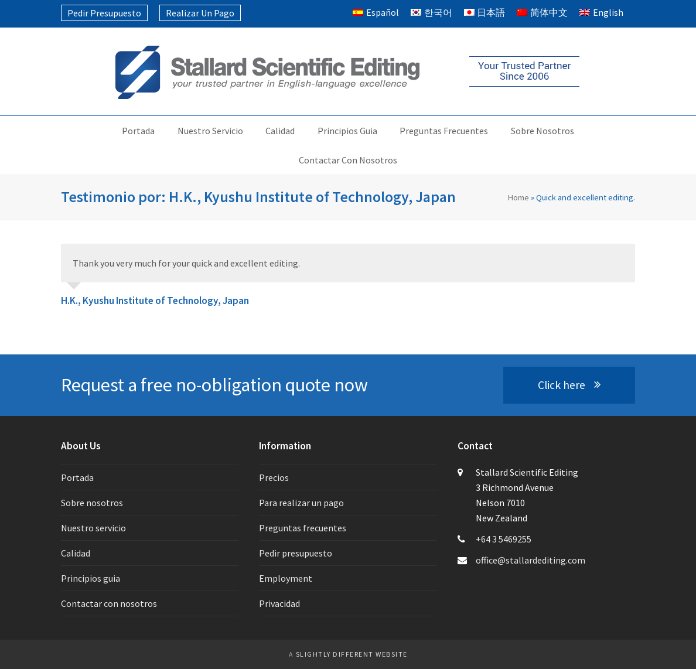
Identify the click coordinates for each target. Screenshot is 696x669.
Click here (569, 385)
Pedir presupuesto (295, 553)
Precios (274, 477)
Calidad (75, 553)
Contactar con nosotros (109, 603)
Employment (285, 578)
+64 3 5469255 (503, 539)
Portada (77, 477)
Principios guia (90, 578)
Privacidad (279, 603)
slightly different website (352, 654)
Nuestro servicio (93, 528)
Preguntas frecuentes (302, 528)
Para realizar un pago (301, 502)
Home (518, 197)
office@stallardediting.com (530, 560)
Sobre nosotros (92, 502)
